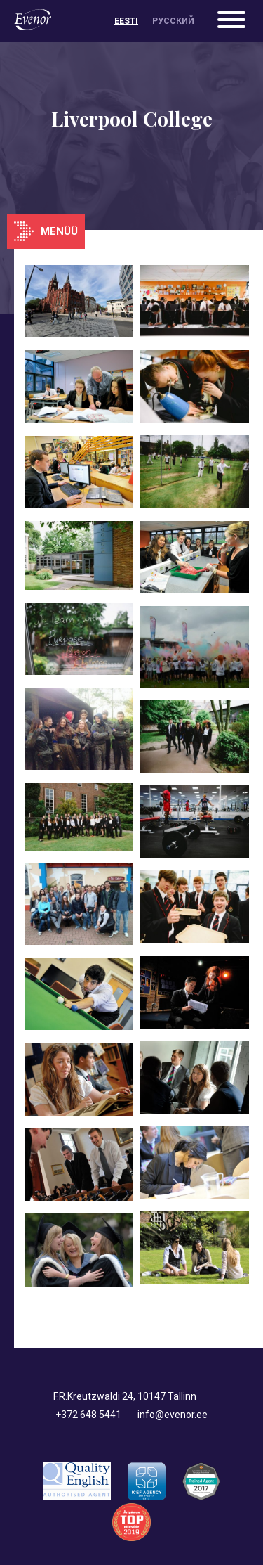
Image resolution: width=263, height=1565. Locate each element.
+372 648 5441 (88, 1414)
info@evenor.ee (172, 1414)
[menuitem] (126, 21)
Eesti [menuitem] (126, 21)
